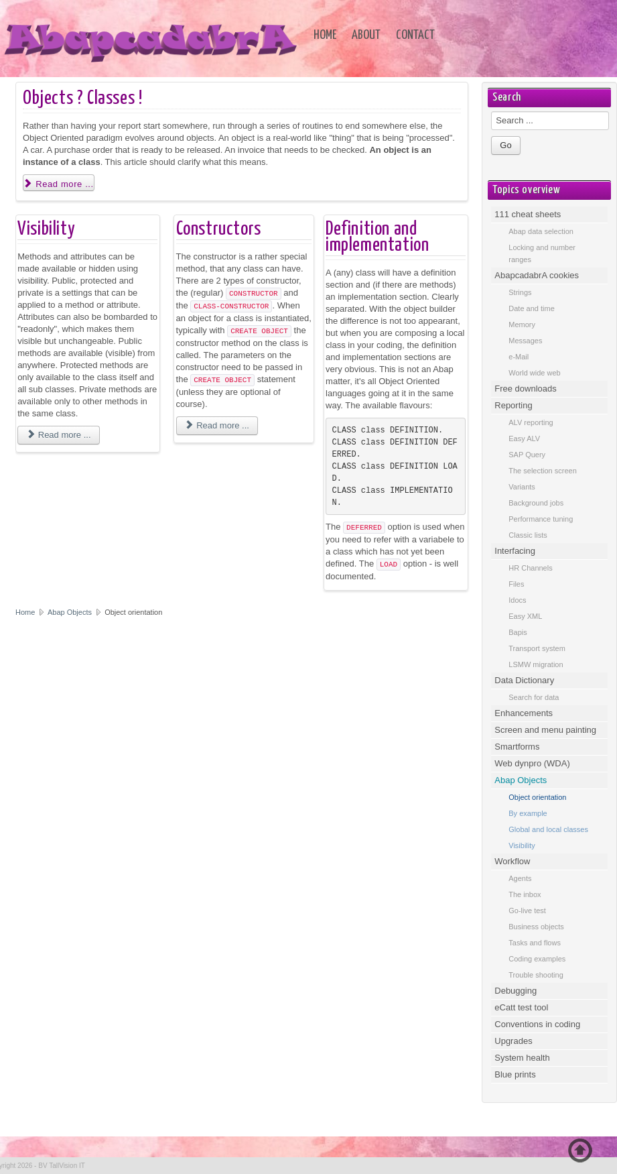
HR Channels (530, 568)
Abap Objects (71, 612)
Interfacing (514, 551)
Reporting (513, 405)
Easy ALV (524, 438)
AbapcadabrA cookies (536, 275)
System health (521, 1058)
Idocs (517, 600)
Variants (521, 487)
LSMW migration (535, 664)
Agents (519, 878)
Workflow (512, 861)
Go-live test (527, 910)
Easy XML (525, 616)
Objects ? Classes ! (82, 98)
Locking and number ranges (541, 253)
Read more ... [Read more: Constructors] (217, 425)
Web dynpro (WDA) (531, 763)
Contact (415, 35)
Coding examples (536, 959)
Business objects (536, 927)
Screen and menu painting (545, 730)
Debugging (515, 991)
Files (516, 584)
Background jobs (535, 503)
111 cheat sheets (527, 214)
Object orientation (537, 797)
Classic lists (527, 535)
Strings (519, 292)
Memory (521, 324)
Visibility (46, 229)
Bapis (517, 632)
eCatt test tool (521, 1007)
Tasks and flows (534, 943)
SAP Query (526, 455)
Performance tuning (540, 519)
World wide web (534, 373)
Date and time (531, 308)
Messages (525, 341)
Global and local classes (548, 829)
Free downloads (525, 389)
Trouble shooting (535, 975)
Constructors (218, 229)
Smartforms (516, 747)
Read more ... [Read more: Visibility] (58, 435)
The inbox (524, 894)
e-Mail (518, 357)
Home (325, 35)
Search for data (533, 697)
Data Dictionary (524, 680)
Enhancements (523, 713)
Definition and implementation (377, 237)
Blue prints (514, 1074)
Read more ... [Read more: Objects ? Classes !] (58, 184)
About (366, 35)
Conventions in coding (537, 1024)
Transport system (536, 648)
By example (527, 813)
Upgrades (513, 1041)
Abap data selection (540, 231)
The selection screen (542, 471)
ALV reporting (530, 422)
